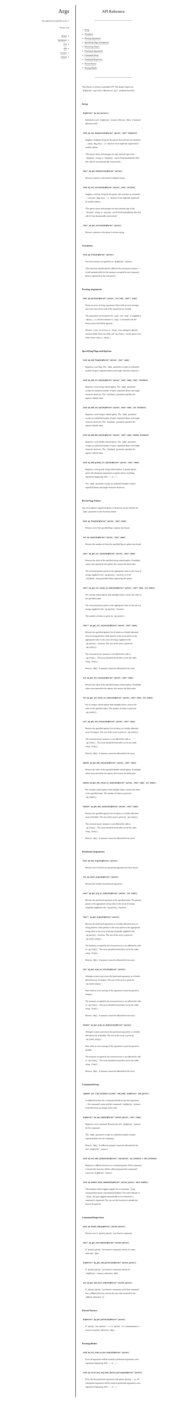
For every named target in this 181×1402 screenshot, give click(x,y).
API (65, 48)
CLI (65, 44)
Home (64, 36)
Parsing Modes (91, 68)
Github (64, 57)
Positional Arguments (94, 51)
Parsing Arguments (93, 38)
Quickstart (62, 40)
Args (63, 11)
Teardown (89, 34)
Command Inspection (93, 59)
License (63, 52)
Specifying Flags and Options (97, 42)
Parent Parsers (90, 63)
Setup (87, 29)
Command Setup (91, 55)
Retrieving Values (92, 46)
